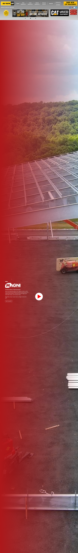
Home (17, 3)
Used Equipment (30, 3)
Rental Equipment (37, 3)
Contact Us (58, 2)
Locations (58, 4)
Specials (51, 3)
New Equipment (23, 3)
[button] (27, 18)
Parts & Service (44, 3)
